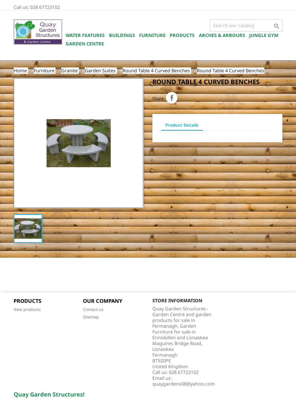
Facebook (20, 275)
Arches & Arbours (222, 35)
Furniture (152, 35)
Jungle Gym (263, 35)
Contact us (93, 309)
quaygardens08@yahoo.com (183, 384)
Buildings (122, 35)
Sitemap (91, 317)
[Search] (246, 25)
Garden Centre (85, 43)
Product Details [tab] (182, 125)
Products (182, 35)
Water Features (85, 35)
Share (171, 98)
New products (27, 309)
